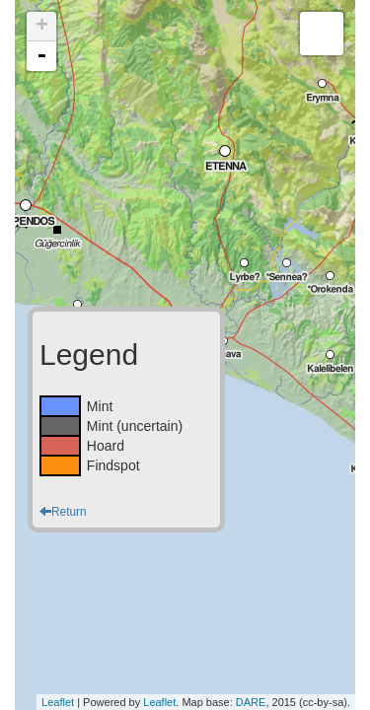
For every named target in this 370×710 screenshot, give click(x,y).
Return (63, 512)
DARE (251, 702)
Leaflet (57, 702)
